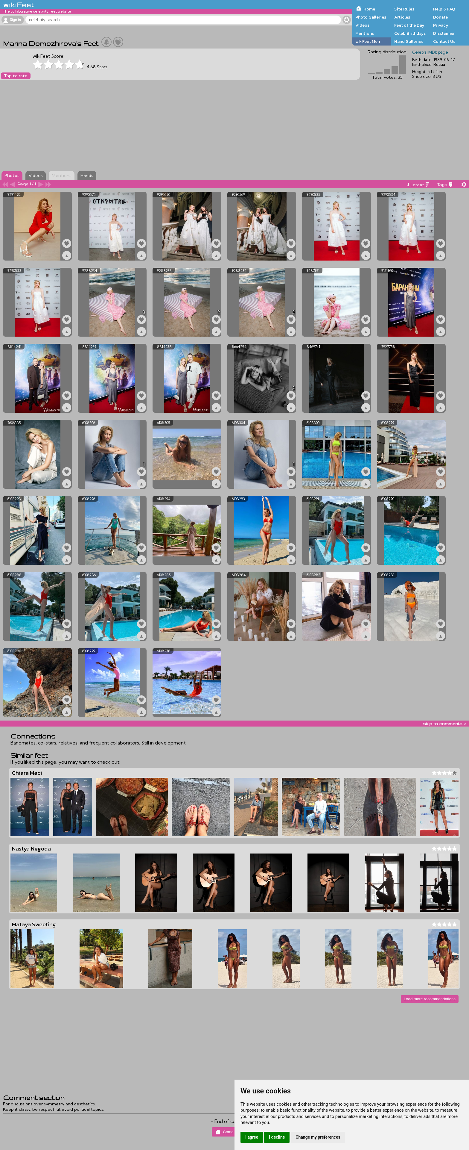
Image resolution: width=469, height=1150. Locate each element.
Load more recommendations (430, 999)
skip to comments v (444, 723)
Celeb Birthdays (410, 33)
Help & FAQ (444, 9)
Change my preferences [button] (318, 1137)
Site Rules (404, 9)
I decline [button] (277, 1137)
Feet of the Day (409, 25)
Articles (402, 17)
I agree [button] (251, 1137)
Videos (362, 25)
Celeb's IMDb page (430, 52)
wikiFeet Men (367, 41)
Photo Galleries (370, 17)
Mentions (364, 33)
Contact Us (444, 41)
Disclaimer (444, 33)
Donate (440, 17)
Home (369, 9)
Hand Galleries (408, 41)
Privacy (440, 25)
